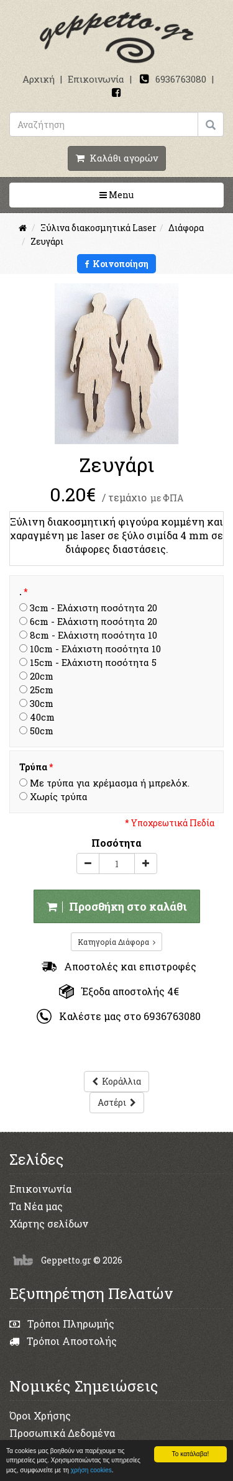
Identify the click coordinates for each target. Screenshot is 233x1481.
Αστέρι (117, 1102)
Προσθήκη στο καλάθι (117, 906)
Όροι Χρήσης (40, 1415)
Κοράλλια (116, 1081)
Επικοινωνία (96, 79)
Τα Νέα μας (36, 1206)
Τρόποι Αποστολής (63, 1340)
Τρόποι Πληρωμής (61, 1323)
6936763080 (180, 79)
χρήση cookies (91, 1470)
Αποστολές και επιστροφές (119, 966)
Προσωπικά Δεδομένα (62, 1432)
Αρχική (38, 79)
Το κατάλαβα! (190, 1454)
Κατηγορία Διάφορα (116, 942)
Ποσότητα (116, 842)
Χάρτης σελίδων (48, 1223)
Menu (155, 194)
